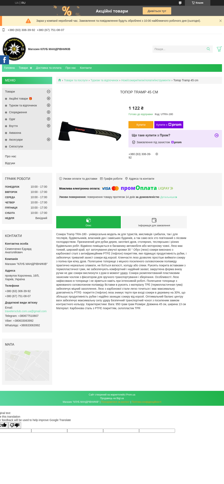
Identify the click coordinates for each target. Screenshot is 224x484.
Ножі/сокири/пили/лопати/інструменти (145, 80)
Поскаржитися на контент (115, 402)
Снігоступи (16, 146)
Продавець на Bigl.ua (112, 398)
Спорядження (18, 112)
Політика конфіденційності (146, 402)
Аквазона (15, 132)
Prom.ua (130, 394)
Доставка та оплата (48, 67)
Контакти (86, 67)
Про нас (70, 67)
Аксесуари (16, 139)
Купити (141, 124)
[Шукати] (208, 49)
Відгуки (10, 163)
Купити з (168, 125)
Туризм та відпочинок (104, 80)
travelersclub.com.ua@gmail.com (26, 311)
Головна (9, 67)
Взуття (13, 126)
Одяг (12, 119)
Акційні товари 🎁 (20, 98)
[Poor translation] (14, 425)
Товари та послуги (76, 80)
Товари (23, 67)
